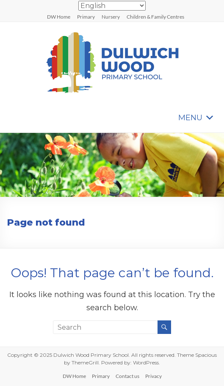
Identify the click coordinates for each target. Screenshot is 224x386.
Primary (86, 16)
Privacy (153, 376)
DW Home (58, 16)
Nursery (111, 16)
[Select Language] (112, 6)
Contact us (127, 376)
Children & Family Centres (155, 16)
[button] (190, 117)
